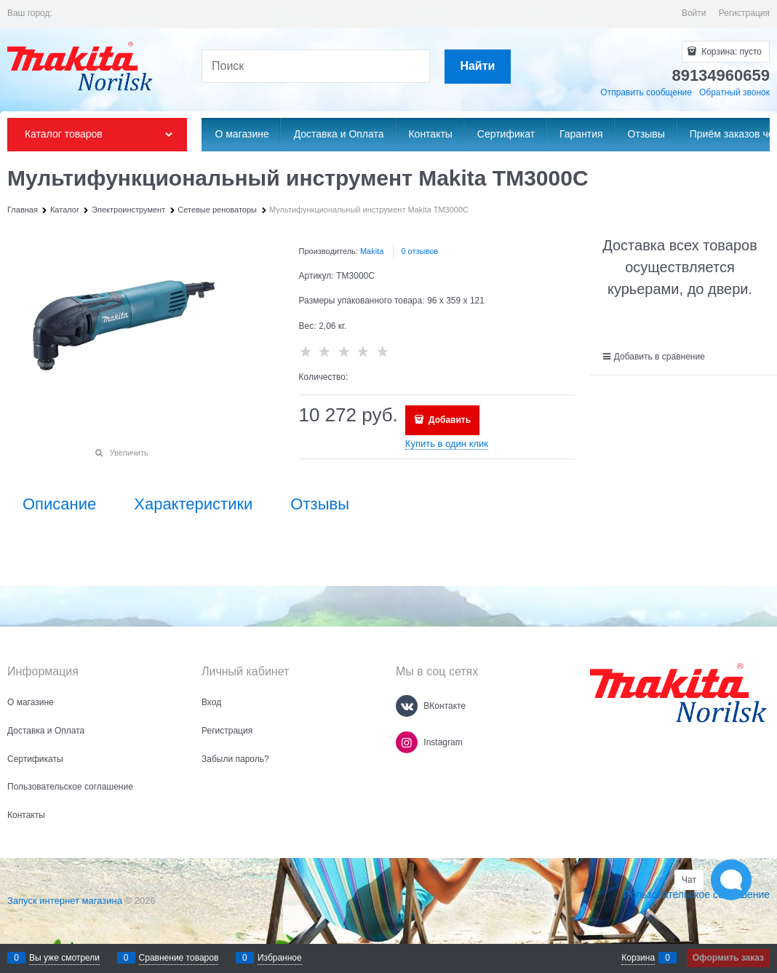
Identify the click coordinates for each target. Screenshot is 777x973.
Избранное (280, 958)
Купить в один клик (446, 443)
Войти (694, 13)
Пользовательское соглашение (696, 894)
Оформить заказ (728, 958)
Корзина (638, 958)
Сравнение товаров (179, 958)
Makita (371, 251)
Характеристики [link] (193, 504)
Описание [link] (59, 504)
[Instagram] (407, 742)
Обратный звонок (734, 92)
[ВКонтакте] (407, 706)
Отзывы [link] (319, 504)
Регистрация (744, 13)
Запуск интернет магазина (64, 900)
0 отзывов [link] (419, 251)
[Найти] (478, 66)
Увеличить (129, 452)
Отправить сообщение (646, 92)
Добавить (448, 420)
